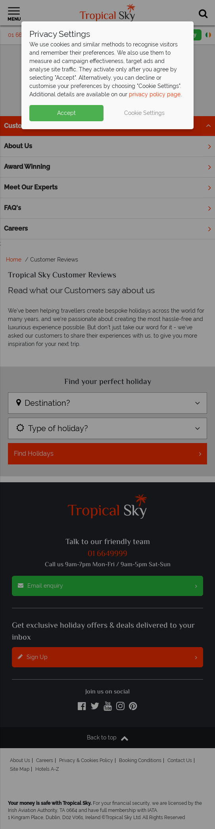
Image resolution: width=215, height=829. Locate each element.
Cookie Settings (144, 113)
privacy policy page (154, 94)
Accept (66, 113)
